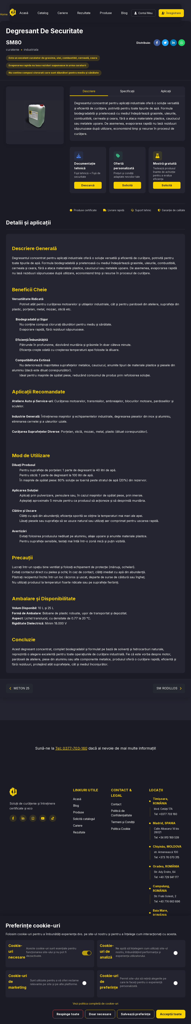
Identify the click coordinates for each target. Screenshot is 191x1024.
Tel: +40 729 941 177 (166, 877)
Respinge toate (68, 1014)
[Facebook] (13, 818)
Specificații (127, 91)
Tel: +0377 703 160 (165, 814)
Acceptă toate (171, 1014)
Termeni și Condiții (123, 822)
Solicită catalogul (84, 819)
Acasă (23, 13)
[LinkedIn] (23, 818)
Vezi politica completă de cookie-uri (95, 1003)
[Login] (143, 13)
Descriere (89, 91)
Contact (116, 804)
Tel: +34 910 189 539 (166, 837)
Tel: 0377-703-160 (71, 748)
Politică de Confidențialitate (121, 813)
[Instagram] (32, 818)
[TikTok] (52, 818)
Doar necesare (100, 1014)
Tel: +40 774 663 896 (167, 901)
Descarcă (87, 185)
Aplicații (166, 91)
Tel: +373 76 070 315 (166, 857)
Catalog (43, 13)
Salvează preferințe (135, 1014)
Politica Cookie (120, 829)
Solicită (127, 185)
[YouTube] (42, 818)
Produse (106, 13)
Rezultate (83, 13)
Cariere (63, 13)
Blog (124, 13)
